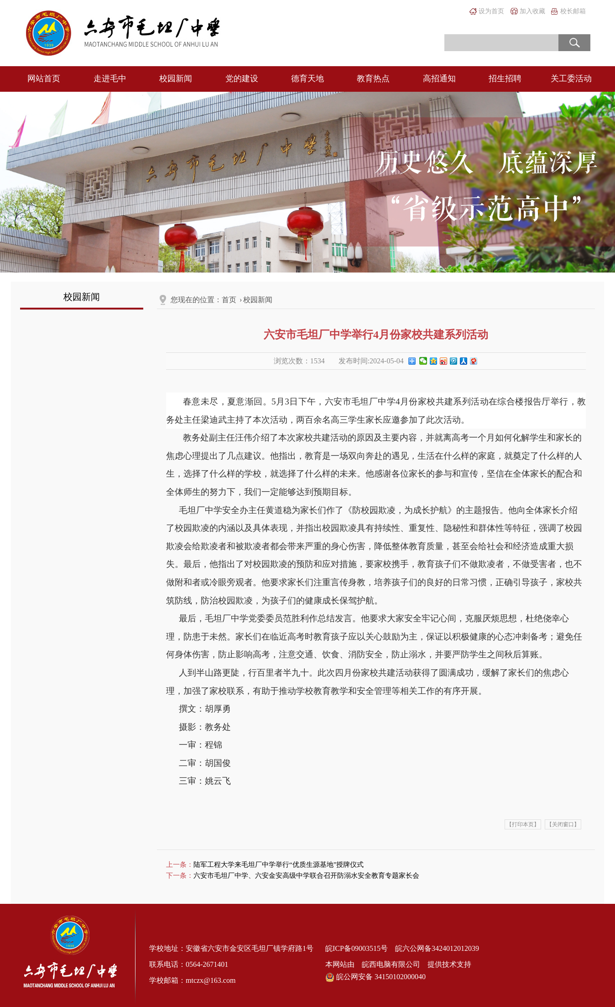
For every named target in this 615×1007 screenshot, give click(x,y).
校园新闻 (175, 78)
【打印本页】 (522, 824)
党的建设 (241, 78)
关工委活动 (571, 78)
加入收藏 (532, 11)
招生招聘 (505, 78)
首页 (229, 300)
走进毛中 (110, 78)
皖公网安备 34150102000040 (375, 977)
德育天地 (307, 78)
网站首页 (43, 78)
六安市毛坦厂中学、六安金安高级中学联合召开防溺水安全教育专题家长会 (306, 875)
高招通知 (439, 78)
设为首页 (491, 11)
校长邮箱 (573, 11)
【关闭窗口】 (563, 824)
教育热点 (373, 78)
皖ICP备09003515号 (356, 948)
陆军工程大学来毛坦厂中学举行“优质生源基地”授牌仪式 (278, 864)
